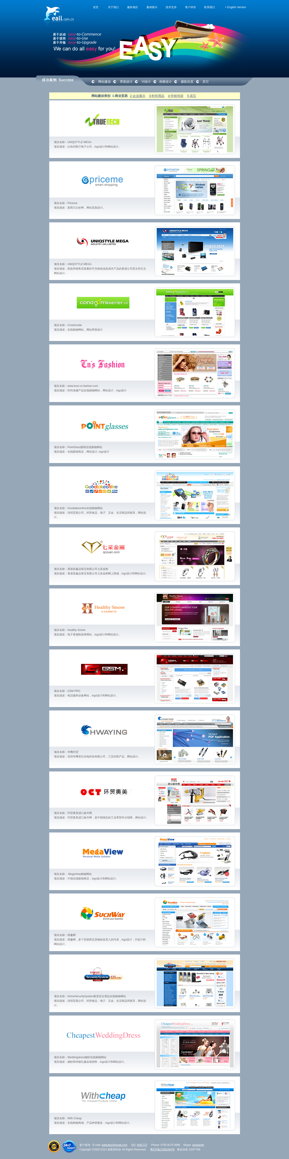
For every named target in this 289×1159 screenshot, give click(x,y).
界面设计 (126, 81)
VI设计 (146, 81)
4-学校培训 (175, 96)
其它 (206, 81)
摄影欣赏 (187, 81)
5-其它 (191, 96)
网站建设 (104, 81)
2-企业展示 (137, 96)
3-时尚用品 (156, 96)
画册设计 (165, 81)
